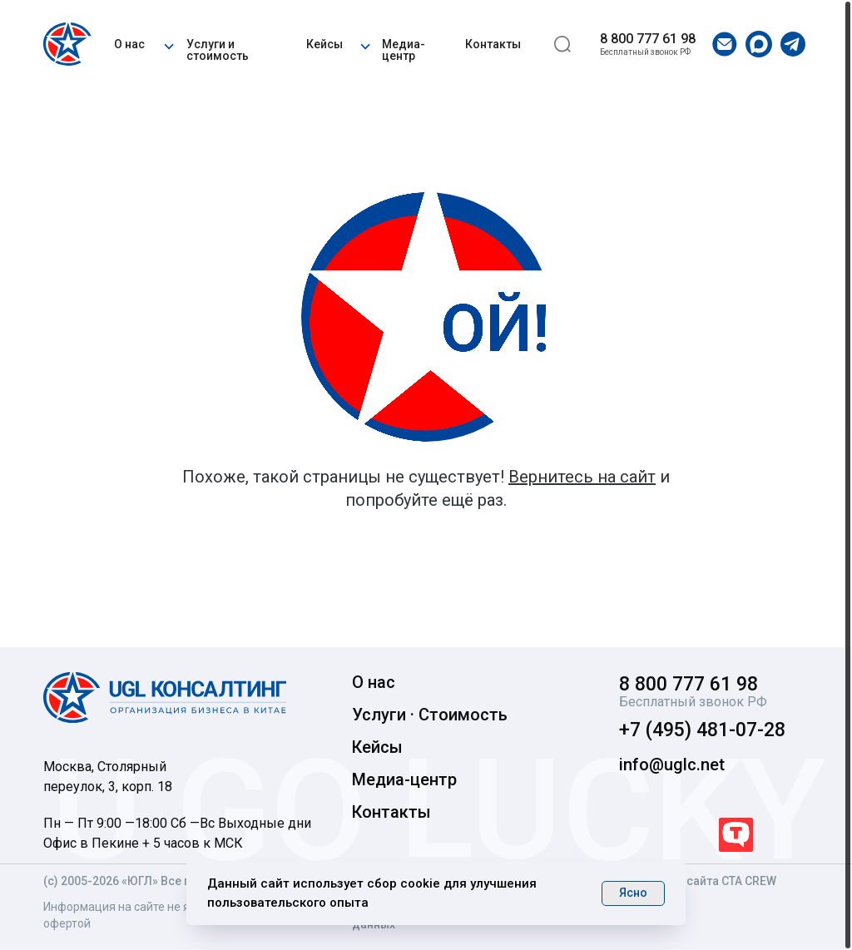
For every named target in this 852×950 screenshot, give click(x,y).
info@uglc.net (672, 764)
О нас (129, 44)
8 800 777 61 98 (648, 39)
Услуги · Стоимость (430, 715)
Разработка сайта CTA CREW (696, 881)
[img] (70, 44)
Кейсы (324, 44)
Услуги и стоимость (217, 49)
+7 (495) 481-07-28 (702, 730)
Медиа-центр (403, 49)
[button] (168, 44)
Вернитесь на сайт (582, 477)
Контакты (493, 44)
